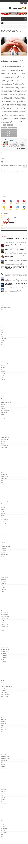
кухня (2, 474)
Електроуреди (3, 390)
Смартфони (3, 672)
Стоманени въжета (4, 682)
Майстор (2, 501)
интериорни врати (4, 439)
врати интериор (3, 363)
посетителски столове (4, 616)
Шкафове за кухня (4, 775)
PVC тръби (3, 810)
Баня (2, 324)
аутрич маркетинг (4, 322)
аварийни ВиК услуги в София (5, 299)
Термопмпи (3, 705)
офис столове (3, 571)
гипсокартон (3, 367)
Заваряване (3, 400)
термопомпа (3, 707)
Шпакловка (3, 777)
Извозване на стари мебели (5, 417)
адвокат (2, 301)
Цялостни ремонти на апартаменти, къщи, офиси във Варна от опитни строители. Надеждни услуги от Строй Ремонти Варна (16, 259)
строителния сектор (4, 688)
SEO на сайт (3, 822)
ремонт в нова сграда (4, 637)
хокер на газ (3, 756)
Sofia (2, 828)
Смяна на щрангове (4, 674)
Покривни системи (4, 602)
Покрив (2, 596)
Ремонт (2, 635)
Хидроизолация (3, 746)
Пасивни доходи (3, 581)
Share (8, 127)
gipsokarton (3, 791)
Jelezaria (2, 793)
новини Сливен (3, 534)
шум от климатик (4, 779)
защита (2, 406)
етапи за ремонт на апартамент (6, 394)
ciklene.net (3, 783)
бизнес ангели (3, 330)
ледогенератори (4, 489)
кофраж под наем (4, 466)
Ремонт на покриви (4, 649)
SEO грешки (3, 818)
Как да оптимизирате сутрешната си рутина (14, 264)
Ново (2, 536)
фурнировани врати (4, 734)
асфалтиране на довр (4, 320)
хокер (2, 754)
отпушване (3, 565)
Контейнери (3, 456)
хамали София (3, 740)
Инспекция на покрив (4, 431)
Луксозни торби (3, 499)
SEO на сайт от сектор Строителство (7, 207)
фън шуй (2, 736)
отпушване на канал (4, 567)
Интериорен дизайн (4, 437)
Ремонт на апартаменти (5, 643)
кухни (2, 472)
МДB (2, 509)
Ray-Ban (2, 816)
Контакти (2, 454)
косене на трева (3, 462)
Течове (2, 717)
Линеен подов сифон (4, 491)
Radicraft (2, 812)
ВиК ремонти (3, 347)
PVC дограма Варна (4, 808)
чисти (2, 773)
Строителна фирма (4, 684)
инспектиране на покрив (5, 429)
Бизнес (2, 326)
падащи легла (3, 573)
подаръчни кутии (4, 594)
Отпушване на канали (4, 569)
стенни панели (3, 680)
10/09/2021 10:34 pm (8, 154)
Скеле (2, 668)
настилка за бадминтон (5, 526)
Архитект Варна (3, 314)
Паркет (2, 577)
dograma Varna (3, 789)
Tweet (3, 127)
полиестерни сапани (4, 610)
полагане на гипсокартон (5, 606)
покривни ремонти (4, 600)
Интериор (2, 435)
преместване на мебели (5, 618)
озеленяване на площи (5, 546)
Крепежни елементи (4, 468)
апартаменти (3, 312)
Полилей (2, 614)
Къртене (2, 476)
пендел (2, 583)
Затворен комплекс (4, 404)
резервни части (3, 629)
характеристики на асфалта (5, 744)
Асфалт (2, 316)
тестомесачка (3, 713)
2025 (2, 297)
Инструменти (3, 433)
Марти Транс (3, 505)
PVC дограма (3, 806)
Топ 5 (2, 723)
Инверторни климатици (5, 423)
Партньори (3, 579)
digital (2, 785)
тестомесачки (3, 715)
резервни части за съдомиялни (6, 633)
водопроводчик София (5, 355)
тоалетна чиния (3, 721)
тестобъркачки (3, 711)
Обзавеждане (3, 540)
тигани (2, 719)
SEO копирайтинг (4, 820)
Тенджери (2, 701)
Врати (2, 361)
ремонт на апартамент (5, 641)
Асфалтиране (3, 318)
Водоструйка (3, 357)
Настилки (2, 530)
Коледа (2, 452)
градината (3, 371)
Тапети (2, 699)
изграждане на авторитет (5, 419)
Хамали (2, 738)
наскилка (2, 524)
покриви (2, 598)
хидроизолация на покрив (5, 748)
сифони (2, 666)
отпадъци (2, 563)
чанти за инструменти (4, 771)
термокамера (3, 703)
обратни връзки (3, 542)
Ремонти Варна (3, 653)
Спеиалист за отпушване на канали (6, 678)
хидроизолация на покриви (5, 750)
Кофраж (2, 464)
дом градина (3, 388)
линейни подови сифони (5, 493)
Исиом (2, 441)
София (2, 676)
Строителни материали (5, 686)
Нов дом (2, 532)
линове (2, 497)
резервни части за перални (5, 631)
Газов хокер (3, 365)
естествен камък (4, 392)
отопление (3, 561)
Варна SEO (7, 153)
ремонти (2, 651)
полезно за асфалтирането (5, 608)
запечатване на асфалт (5, 402)
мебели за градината (4, 511)
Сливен (2, 670)
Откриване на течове (4, 559)
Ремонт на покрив (4, 647)
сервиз (2, 664)
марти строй (3, 503)
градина (2, 369)
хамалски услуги (3, 742)
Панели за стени (3, 575)
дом (2, 386)
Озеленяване (3, 544)
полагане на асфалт (4, 604)
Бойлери (2, 332)
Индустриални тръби (4, 427)
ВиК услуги (3, 209)
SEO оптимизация (4, 824)
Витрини (2, 351)
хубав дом (3, 758)
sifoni (2, 826)
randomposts (3, 814)
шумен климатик (3, 781)
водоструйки (3, 359)
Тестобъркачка (3, 709)
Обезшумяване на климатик (5, 538)
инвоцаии (2, 425)
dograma (2, 787)
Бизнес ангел (3, 328)
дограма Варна (3, 384)
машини (2, 507)
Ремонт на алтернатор (5, 639)
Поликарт (2, 612)
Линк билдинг (3, 208)
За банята (2, 398)
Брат (2, 336)
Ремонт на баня (3, 645)
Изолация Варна (3, 421)
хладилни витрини (4, 752)
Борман (2, 334)
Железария (3, 396)
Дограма (2, 382)
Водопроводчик (3, 353)
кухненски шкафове (4, 470)
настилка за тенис (4, 528)
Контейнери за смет (4, 460)
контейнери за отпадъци (5, 458)
